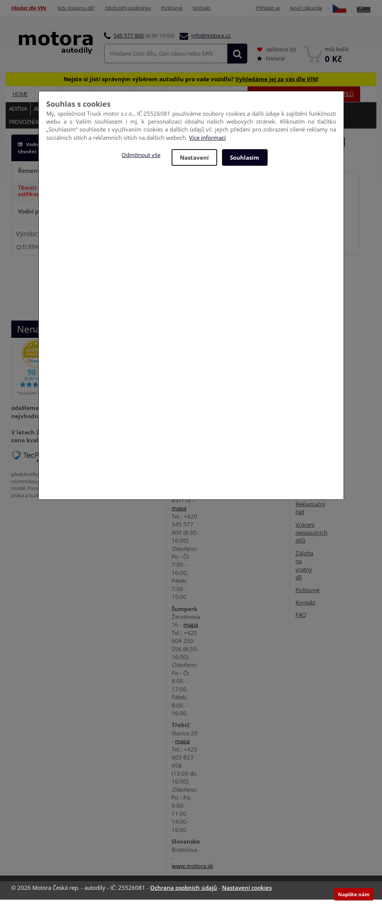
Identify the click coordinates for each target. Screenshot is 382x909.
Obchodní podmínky (128, 8)
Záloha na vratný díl (304, 574)
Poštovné (172, 8)
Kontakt (202, 8)
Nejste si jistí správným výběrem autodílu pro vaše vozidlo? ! (191, 88)
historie (271, 67)
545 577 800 (129, 44)
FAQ (300, 624)
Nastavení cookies (247, 897)
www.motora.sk (192, 875)
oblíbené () (276, 58)
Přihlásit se (286, 8)
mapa (179, 517)
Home (19, 103)
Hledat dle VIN (28, 8)
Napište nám (354, 894)
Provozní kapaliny (33, 131)
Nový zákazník (325, 8)
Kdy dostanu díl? (76, 8)
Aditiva (18, 118)
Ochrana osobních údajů (183, 897)
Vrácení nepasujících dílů (311, 542)
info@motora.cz (211, 44)
